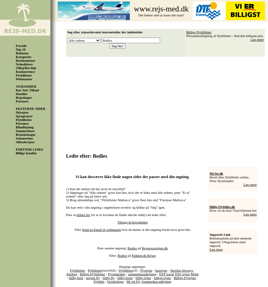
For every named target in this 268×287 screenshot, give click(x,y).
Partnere (22, 101)
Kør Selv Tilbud (27, 90)
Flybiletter (95, 270)
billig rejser (143, 278)
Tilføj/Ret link (26, 68)
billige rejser (162, 278)
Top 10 (21, 49)
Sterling (71, 274)
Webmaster (24, 79)
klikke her (83, 215)
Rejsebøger (24, 97)
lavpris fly (93, 278)
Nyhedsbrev (24, 64)
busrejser (161, 270)
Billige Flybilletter (199, 32)
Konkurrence (25, 71)
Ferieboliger (115, 281)
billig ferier (125, 278)
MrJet (195, 274)
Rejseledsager (26, 134)
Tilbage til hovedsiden (133, 222)
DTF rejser (182, 274)
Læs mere (257, 39)
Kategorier (23, 57)
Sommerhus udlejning (156, 281)
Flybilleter (125, 270)
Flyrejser (22, 123)
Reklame (22, 53)
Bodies (132, 248)
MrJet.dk (216, 173)
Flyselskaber (116, 274)
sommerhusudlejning (142, 274)
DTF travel (166, 274)
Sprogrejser (24, 116)
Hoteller (21, 94)
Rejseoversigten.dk (155, 248)
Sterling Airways (181, 270)
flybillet (98, 281)
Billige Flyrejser (185, 278)
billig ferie (76, 278)
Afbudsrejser (25, 142)
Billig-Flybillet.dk (222, 207)
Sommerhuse (25, 131)
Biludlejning (25, 127)
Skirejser (22, 112)
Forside (21, 46)
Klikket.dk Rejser (144, 255)
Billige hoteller (26, 153)
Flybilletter (24, 75)
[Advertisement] (167, 102)
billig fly (108, 278)
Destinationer (25, 60)
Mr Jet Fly (133, 281)
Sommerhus (24, 138)
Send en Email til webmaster (101, 229)
